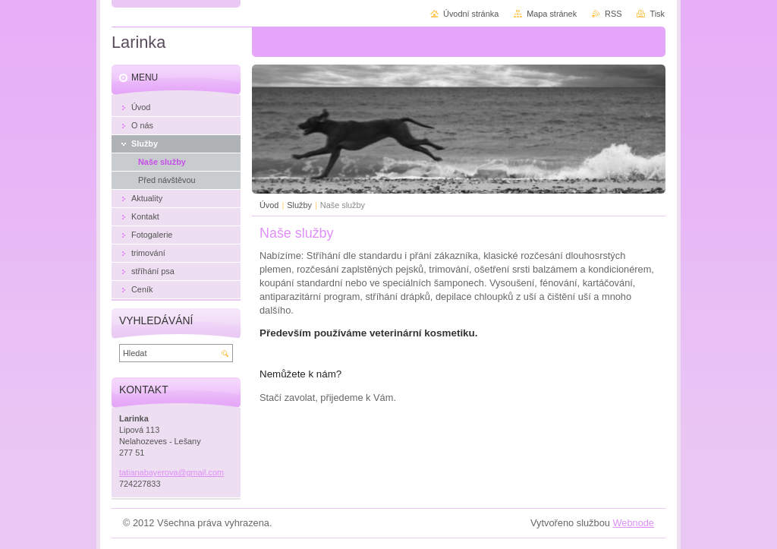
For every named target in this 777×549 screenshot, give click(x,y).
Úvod (269, 205)
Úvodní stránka (471, 13)
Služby (299, 205)
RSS (613, 13)
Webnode (633, 522)
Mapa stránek (552, 13)
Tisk (657, 13)
